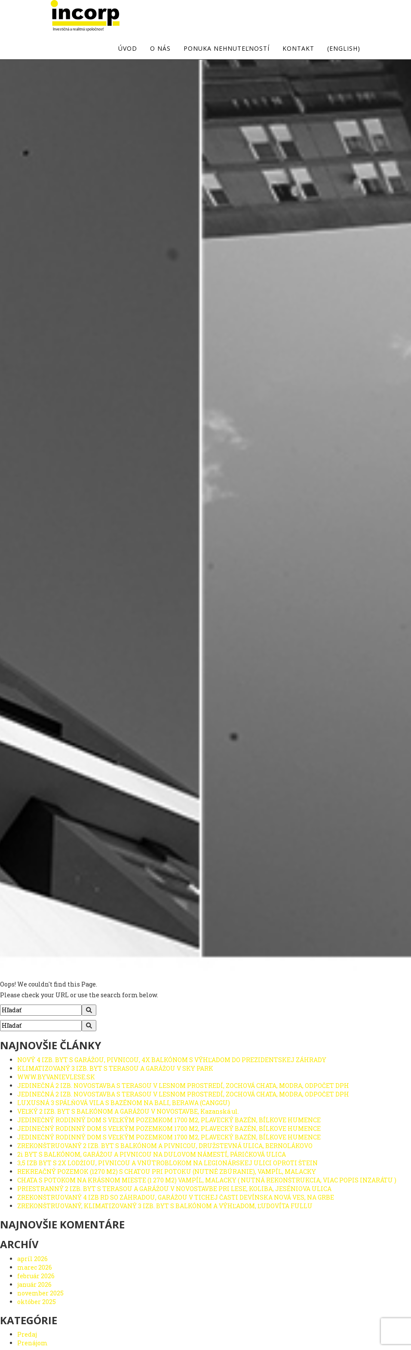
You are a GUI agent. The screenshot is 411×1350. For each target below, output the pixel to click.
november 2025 (40, 1293)
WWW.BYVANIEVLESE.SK (56, 1077)
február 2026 (36, 1276)
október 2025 (36, 1302)
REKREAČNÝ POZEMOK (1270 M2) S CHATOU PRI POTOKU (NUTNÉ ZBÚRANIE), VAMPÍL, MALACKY (166, 1171)
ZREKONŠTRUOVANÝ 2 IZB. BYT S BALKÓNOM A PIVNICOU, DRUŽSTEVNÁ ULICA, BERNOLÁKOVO (165, 1146)
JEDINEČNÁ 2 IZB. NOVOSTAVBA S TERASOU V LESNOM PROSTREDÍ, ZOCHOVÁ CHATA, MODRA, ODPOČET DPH (183, 1085)
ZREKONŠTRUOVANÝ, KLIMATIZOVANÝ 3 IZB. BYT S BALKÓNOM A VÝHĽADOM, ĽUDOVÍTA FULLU (165, 1206)
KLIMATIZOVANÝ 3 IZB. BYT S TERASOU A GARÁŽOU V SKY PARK (115, 1068)
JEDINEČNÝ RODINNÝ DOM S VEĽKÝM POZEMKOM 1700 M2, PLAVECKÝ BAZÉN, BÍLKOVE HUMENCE (169, 1120)
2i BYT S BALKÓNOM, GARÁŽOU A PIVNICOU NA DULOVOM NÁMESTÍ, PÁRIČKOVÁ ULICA (151, 1154)
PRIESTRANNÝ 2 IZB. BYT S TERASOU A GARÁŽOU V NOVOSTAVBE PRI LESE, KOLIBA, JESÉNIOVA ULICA (174, 1189)
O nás (160, 49)
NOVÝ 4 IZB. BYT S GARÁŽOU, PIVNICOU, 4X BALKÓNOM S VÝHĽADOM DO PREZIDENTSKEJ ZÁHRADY (171, 1060)
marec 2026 (34, 1267)
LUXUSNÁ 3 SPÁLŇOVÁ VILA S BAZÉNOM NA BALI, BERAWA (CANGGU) (123, 1103)
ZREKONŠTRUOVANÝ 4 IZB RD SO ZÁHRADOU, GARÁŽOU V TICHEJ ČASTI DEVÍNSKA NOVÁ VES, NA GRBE (175, 1197)
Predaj (27, 1334)
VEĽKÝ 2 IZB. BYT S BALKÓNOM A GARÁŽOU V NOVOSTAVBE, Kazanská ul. (128, 1111)
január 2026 (34, 1284)
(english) (343, 49)
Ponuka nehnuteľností (227, 49)
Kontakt (298, 49)
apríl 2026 (32, 1259)
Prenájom (32, 1343)
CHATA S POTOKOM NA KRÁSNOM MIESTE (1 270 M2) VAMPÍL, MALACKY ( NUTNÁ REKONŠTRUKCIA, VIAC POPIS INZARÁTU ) (206, 1180)
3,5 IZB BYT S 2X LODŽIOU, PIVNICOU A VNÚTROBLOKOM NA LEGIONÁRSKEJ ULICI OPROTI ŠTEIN (167, 1163)
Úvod (127, 49)
